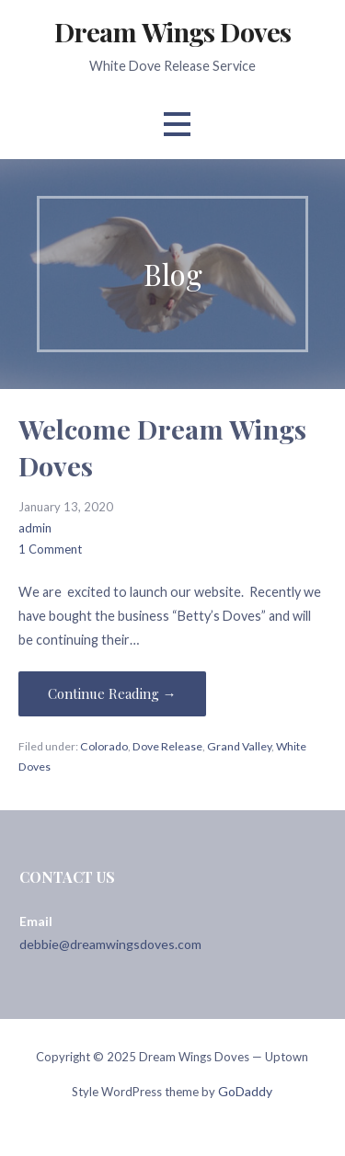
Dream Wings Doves (172, 31)
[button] (176, 124)
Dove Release (167, 746)
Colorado (104, 746)
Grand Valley (239, 746)
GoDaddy (245, 1091)
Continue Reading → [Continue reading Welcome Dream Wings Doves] (112, 693)
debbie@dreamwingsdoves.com (110, 944)
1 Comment (50, 549)
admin (35, 528)
